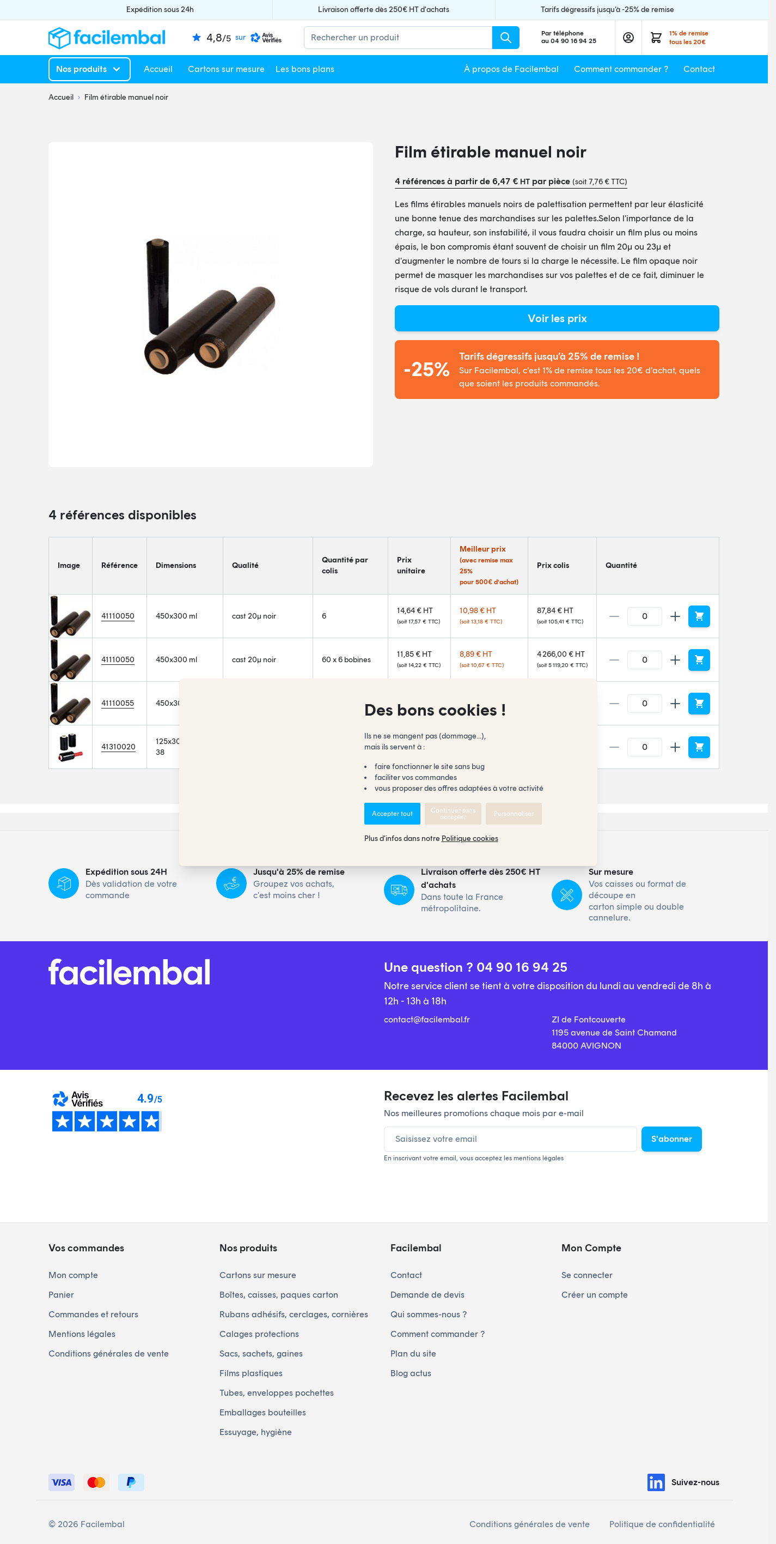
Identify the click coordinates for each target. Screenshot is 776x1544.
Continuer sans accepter (453, 814)
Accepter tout (392, 814)
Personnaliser (514, 814)
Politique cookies (470, 838)
